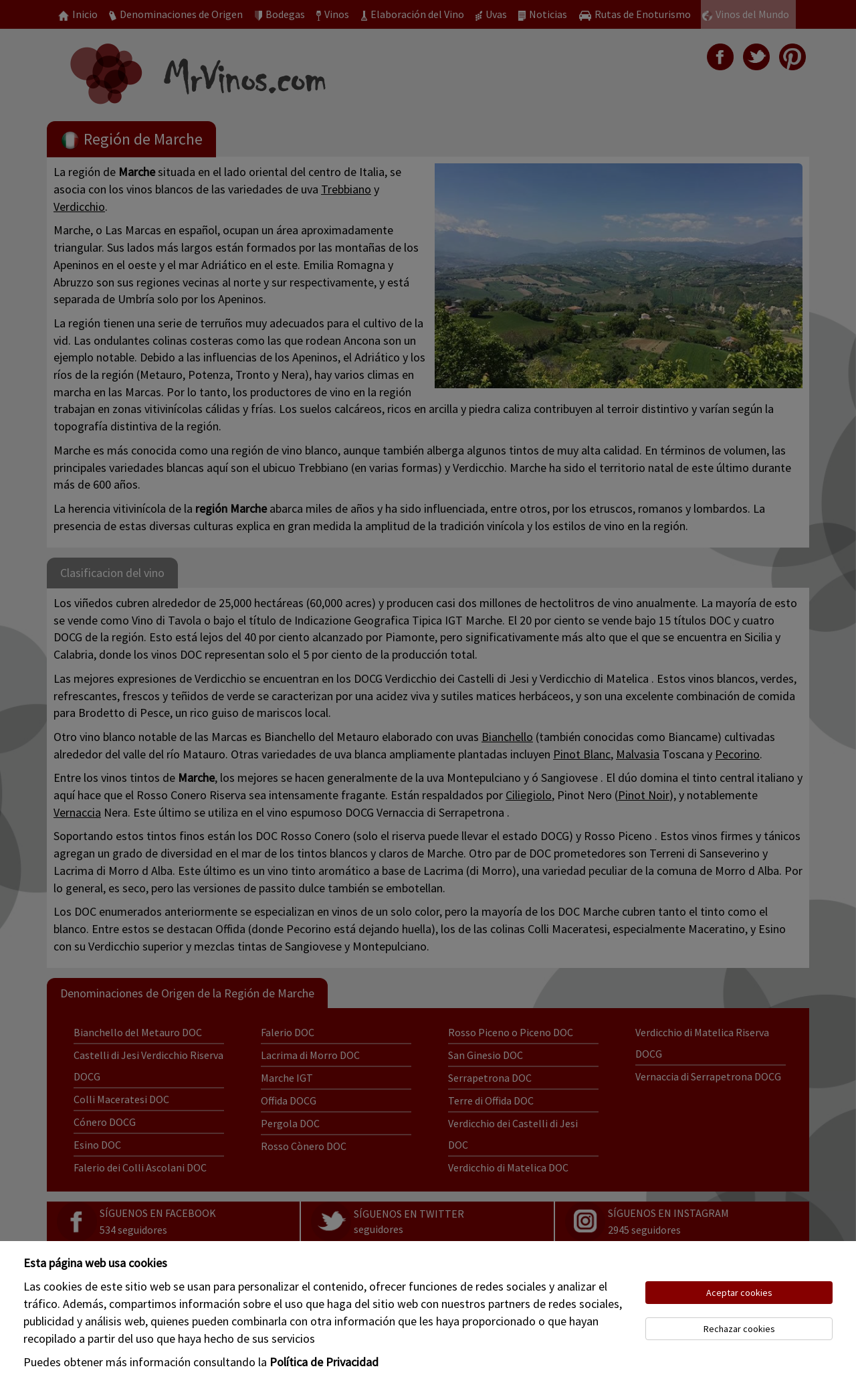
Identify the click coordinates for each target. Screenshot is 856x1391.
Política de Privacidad (324, 1362)
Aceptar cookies (739, 1293)
